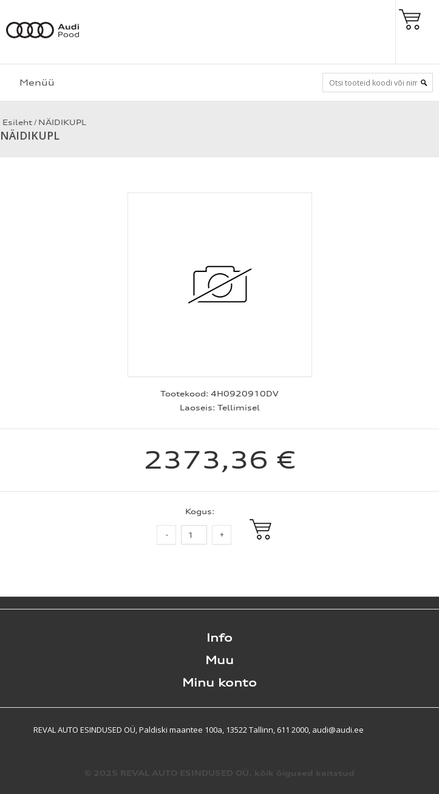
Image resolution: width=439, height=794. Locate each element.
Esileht (16, 122)
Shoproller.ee (417, 730)
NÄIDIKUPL (62, 122)
